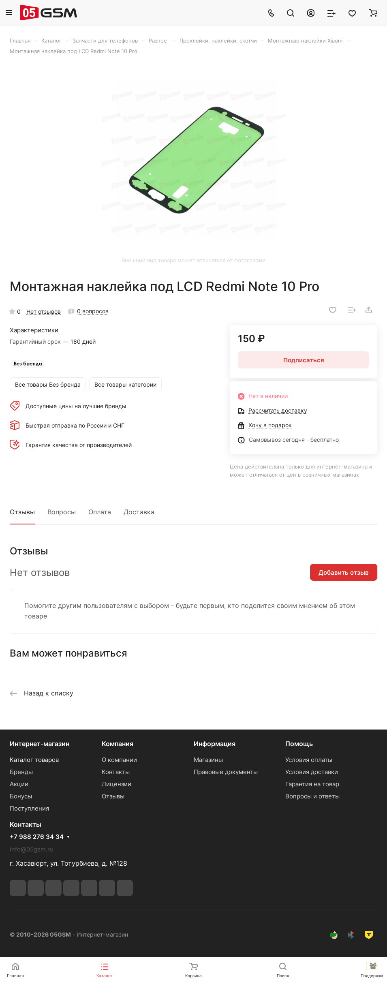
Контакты (116, 772)
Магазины (208, 760)
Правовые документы (226, 772)
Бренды (21, 772)
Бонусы (21, 796)
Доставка (139, 512)
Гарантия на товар (312, 784)
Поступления (29, 808)
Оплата (99, 512)
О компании (119, 760)
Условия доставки (311, 772)
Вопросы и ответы (312, 796)
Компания (117, 744)
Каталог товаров (34, 760)
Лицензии (116, 784)
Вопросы (61, 512)
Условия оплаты (308, 760)
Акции (19, 784)
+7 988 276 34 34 (37, 837)
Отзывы (22, 512)
